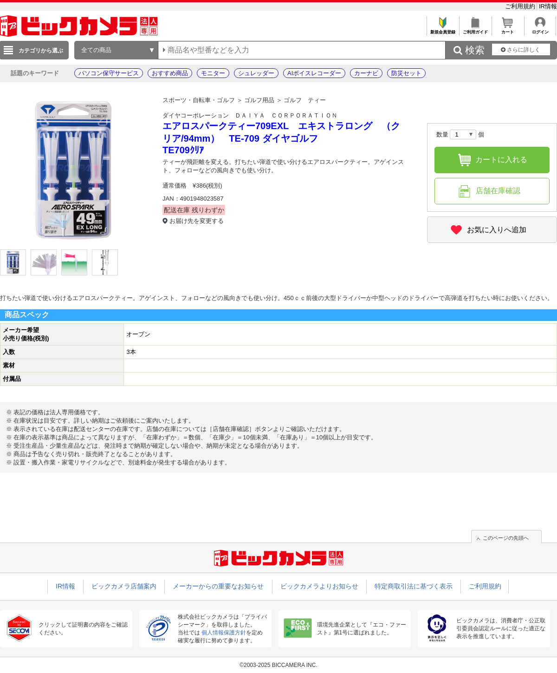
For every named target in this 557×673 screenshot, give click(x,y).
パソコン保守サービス (108, 73)
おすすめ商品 (170, 73)
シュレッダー (256, 73)
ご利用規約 (521, 6)
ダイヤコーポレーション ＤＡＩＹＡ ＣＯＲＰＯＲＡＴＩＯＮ (249, 115)
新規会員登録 (442, 29)
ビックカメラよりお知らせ (319, 586)
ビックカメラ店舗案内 (123, 586)
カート (507, 29)
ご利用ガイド (475, 29)
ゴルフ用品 (259, 100)
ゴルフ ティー (305, 100)
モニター (213, 73)
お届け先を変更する (196, 220)
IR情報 (548, 6)
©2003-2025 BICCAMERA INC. (278, 665)
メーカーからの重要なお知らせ (218, 586)
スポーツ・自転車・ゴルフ (198, 100)
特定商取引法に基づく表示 (414, 586)
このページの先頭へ (506, 538)
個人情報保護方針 (223, 632)
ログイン (540, 29)
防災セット (406, 73)
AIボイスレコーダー (314, 73)
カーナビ (366, 73)
